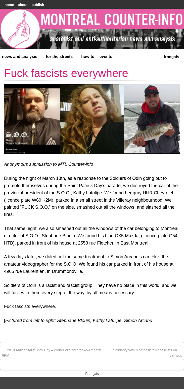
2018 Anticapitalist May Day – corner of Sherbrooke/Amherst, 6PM (52, 352)
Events (106, 56)
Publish (37, 5)
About (22, 5)
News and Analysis (22, 57)
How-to (87, 56)
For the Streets (61, 57)
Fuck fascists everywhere (66, 73)
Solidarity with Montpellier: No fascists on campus (147, 352)
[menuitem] (171, 56)
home (9, 5)
